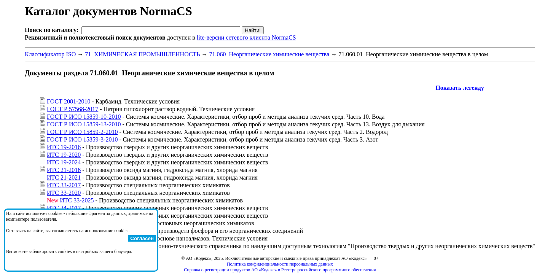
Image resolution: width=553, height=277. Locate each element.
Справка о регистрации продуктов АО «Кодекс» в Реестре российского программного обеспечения (280, 269)
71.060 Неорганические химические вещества (269, 54)
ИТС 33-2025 (77, 200)
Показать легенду (459, 87)
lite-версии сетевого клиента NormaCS (246, 37)
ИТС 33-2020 (64, 192)
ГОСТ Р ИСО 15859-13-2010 (84, 124)
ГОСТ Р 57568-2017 (72, 109)
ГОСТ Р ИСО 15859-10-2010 (84, 116)
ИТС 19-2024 (64, 162)
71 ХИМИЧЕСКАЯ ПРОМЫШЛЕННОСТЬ (142, 54)
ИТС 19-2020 (64, 154)
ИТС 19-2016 (64, 147)
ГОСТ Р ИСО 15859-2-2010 (82, 132)
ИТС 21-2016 (64, 170)
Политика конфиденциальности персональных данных (280, 264)
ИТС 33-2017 (64, 185)
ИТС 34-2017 (64, 208)
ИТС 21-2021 (64, 177)
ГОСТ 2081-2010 (68, 101)
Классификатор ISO (50, 54)
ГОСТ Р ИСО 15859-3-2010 (82, 139)
